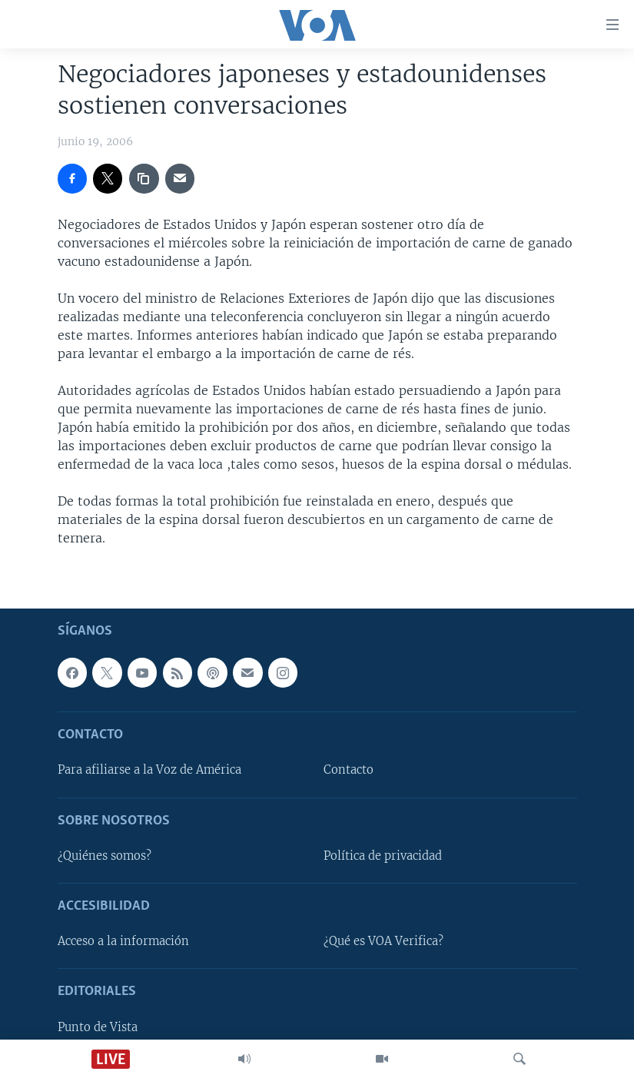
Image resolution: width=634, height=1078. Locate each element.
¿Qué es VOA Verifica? (383, 941)
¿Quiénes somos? (104, 856)
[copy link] (143, 178)
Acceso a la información (123, 941)
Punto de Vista (98, 1026)
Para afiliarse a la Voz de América (149, 770)
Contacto (348, 770)
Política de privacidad (383, 856)
